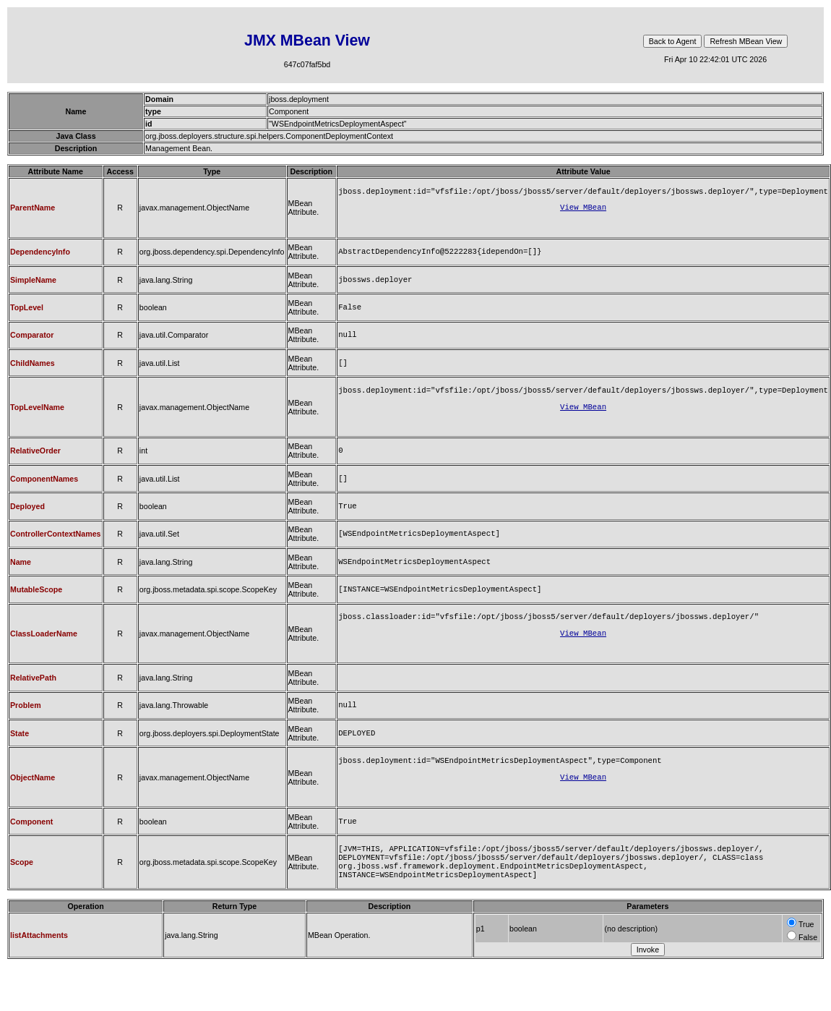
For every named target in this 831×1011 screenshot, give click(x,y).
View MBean (583, 210)
